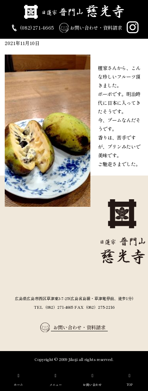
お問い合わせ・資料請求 (90, 28)
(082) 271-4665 (31, 28)
